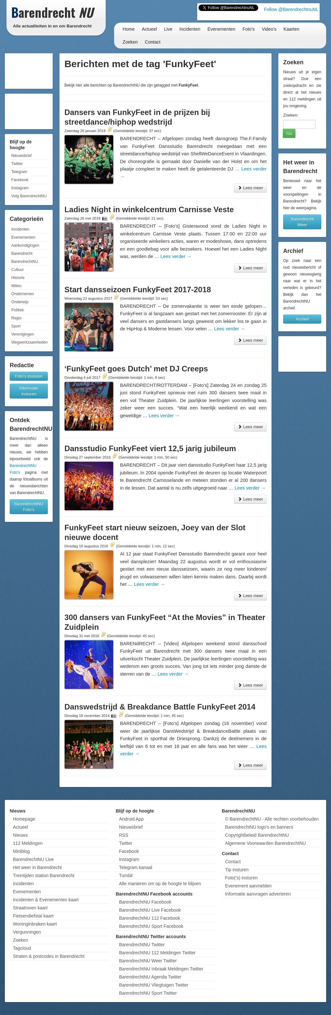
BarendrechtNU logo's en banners (259, 827)
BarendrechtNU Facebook (145, 902)
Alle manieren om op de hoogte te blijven (160, 883)
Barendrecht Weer (302, 221)
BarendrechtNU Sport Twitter (148, 993)
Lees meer (250, 187)
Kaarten (291, 29)
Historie (18, 277)
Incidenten (189, 29)
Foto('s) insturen (241, 877)
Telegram (19, 172)
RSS (123, 835)
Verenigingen (22, 334)
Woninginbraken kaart (35, 924)
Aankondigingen (25, 245)
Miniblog (21, 851)
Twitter (17, 163)
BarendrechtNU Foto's (28, 506)
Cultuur (17, 269)
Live (168, 29)
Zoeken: (290, 115)
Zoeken (130, 42)
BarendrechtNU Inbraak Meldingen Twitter (161, 968)
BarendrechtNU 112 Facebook (149, 918)
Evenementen (221, 29)
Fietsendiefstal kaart (33, 915)
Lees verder (175, 256)
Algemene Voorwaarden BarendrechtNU (265, 843)
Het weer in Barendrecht (37, 867)
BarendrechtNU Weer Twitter (147, 960)
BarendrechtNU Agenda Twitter (150, 976)
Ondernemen (22, 294)
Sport (16, 326)
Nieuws (20, 835)
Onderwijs (19, 302)
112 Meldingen (28, 843)
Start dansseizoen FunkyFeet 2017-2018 (137, 289)
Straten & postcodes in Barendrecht (48, 956)
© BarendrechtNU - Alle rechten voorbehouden (272, 819)
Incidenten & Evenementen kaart (46, 899)
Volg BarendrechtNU (29, 196)
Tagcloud (22, 948)
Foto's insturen (29, 376)
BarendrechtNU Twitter (142, 944)
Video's (269, 29)
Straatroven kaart (30, 907)
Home (128, 29)
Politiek (17, 310)
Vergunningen (27, 932)
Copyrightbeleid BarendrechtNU (257, 835)
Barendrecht (21, 253)
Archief (302, 318)
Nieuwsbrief (21, 155)
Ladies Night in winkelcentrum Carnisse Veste (149, 209)
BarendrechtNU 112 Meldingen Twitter (157, 952)
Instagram (19, 188)
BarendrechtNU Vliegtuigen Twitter (153, 985)
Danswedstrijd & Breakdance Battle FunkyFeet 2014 (159, 706)
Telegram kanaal (135, 867)
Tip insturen (237, 869)
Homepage (24, 819)
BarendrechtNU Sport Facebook (151, 926)
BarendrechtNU (24, 261)
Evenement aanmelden (248, 885)
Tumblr (126, 875)
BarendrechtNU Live (33, 859)
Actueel (149, 29)
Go (289, 133)
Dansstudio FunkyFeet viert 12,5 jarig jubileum (150, 448)
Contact (152, 42)
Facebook (19, 180)
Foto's (248, 29)
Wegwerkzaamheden (29, 342)
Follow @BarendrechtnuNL (291, 9)
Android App (131, 819)
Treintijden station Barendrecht (43, 875)
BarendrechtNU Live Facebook (150, 910)
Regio (16, 318)
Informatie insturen (28, 391)
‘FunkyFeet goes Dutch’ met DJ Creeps (136, 368)
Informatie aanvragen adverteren (258, 893)
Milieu (16, 286)
